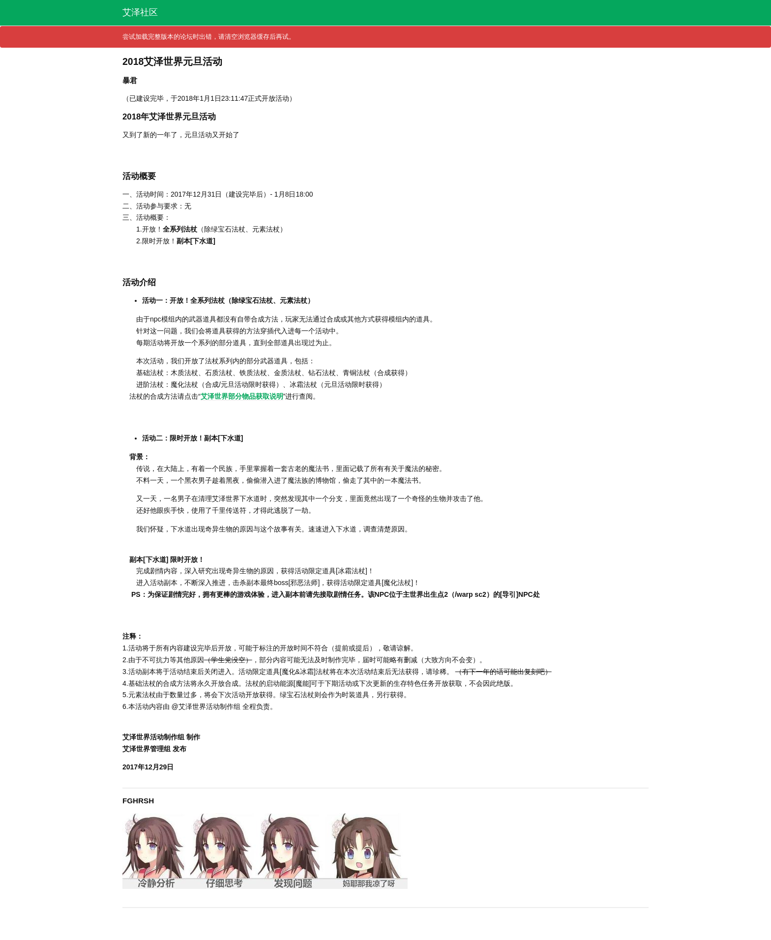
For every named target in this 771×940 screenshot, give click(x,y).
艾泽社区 (140, 12)
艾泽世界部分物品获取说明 (242, 396)
